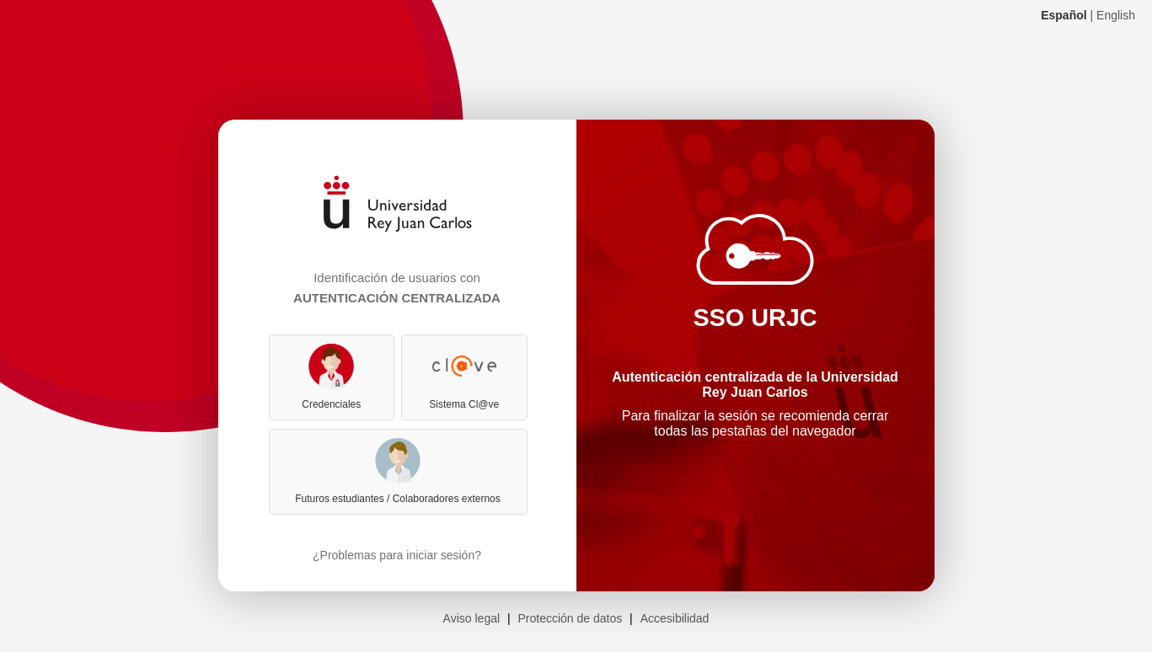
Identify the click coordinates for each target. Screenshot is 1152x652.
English (1115, 15)
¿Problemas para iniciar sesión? (397, 555)
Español (1063, 15)
